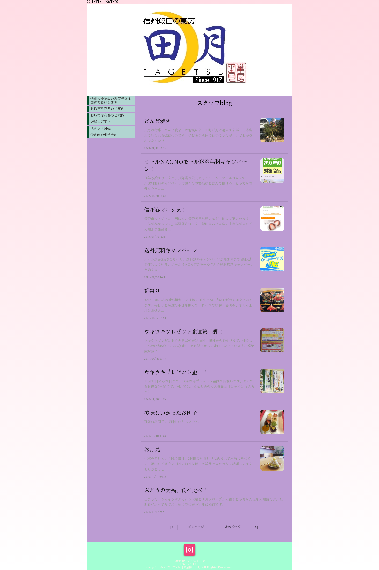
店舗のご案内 (100, 122)
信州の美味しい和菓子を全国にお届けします (110, 100)
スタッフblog (100, 128)
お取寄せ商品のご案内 (107, 109)
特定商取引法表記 (103, 135)
